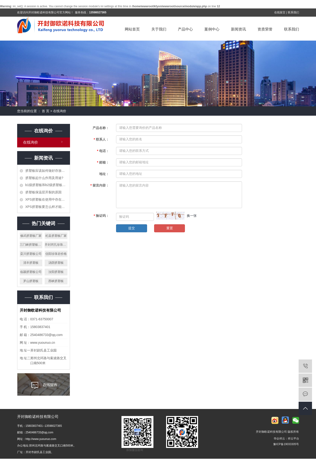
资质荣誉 (265, 29)
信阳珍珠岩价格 (56, 254)
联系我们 (293, 12)
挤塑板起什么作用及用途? (44, 178)
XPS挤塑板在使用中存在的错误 (46, 199)
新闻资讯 (238, 29)
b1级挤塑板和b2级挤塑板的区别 (46, 185)
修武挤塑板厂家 (31, 235)
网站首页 (132, 29)
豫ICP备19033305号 (286, 444)
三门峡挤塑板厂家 (31, 244)
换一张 (192, 216)
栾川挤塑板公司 (31, 254)
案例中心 (211, 29)
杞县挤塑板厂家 (56, 235)
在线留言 (279, 12)
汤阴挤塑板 (56, 262)
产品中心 (185, 29)
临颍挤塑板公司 (31, 272)
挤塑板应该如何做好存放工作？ (46, 170)
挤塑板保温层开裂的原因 (43, 192)
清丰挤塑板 (31, 262)
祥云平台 (293, 438)
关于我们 (158, 29)
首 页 (45, 111)
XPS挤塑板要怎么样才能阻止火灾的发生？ (46, 207)
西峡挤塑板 (56, 281)
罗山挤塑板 (31, 281)
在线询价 (30, 142)
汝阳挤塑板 (56, 272)
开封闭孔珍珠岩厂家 (56, 244)
